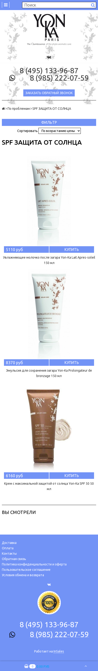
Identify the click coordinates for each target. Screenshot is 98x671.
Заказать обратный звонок (49, 93)
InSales (59, 651)
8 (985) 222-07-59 (59, 78)
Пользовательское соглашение (26, 570)
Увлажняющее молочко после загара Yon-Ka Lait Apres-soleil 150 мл (49, 260)
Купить (71, 249)
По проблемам (18, 108)
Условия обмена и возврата (23, 575)
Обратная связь (14, 559)
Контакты (9, 553)
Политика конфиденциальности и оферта (34, 564)
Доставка (9, 543)
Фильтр (49, 122)
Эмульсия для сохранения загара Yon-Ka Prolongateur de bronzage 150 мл (49, 373)
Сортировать (27, 131)
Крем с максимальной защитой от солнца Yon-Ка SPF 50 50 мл (49, 486)
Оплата (8, 548)
